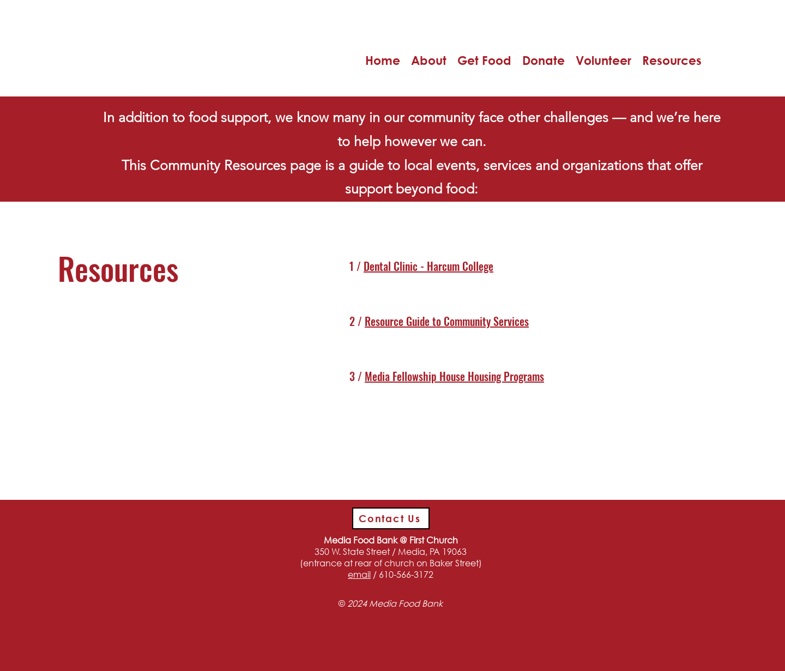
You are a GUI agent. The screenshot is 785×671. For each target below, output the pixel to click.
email (359, 574)
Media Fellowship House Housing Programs (454, 376)
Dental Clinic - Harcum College (428, 266)
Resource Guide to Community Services (447, 321)
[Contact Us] (391, 518)
